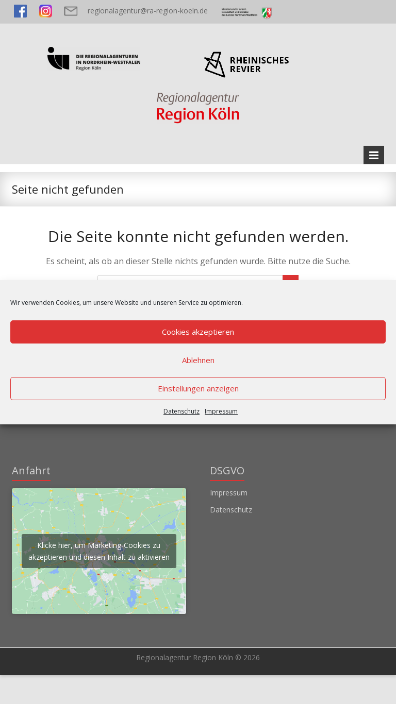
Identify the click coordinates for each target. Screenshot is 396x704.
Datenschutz (181, 411)
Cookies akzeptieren (198, 332)
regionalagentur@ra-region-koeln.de (148, 10)
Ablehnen (198, 360)
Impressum (221, 411)
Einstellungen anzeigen (198, 388)
